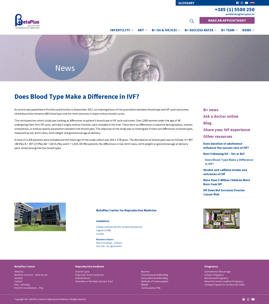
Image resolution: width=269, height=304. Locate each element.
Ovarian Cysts (82, 271)
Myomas (145, 271)
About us (19, 271)
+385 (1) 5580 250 (235, 9)
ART (141, 30)
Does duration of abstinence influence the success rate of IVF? (226, 146)
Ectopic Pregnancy (214, 274)
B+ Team (228, 30)
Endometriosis (82, 278)
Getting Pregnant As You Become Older (224, 284)
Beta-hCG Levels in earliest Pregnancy (223, 281)
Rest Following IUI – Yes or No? (224, 154)
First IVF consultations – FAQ (28, 287)
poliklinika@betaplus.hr (240, 14)
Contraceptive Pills (151, 287)
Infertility (120, 30)
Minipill (144, 284)
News (246, 30)
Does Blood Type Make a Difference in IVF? (229, 162)
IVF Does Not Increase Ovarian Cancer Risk (224, 192)
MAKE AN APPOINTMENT (227, 20)
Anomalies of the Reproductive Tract (94, 281)
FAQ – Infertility (22, 284)
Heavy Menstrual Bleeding (154, 278)
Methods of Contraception (154, 281)
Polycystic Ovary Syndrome (89, 274)
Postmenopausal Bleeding (154, 274)
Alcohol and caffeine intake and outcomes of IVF (225, 172)
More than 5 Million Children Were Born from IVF (226, 182)
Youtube (18, 278)
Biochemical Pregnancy (216, 278)
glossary (186, 3)
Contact (18, 281)
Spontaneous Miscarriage (217, 271)
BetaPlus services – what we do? (31, 274)
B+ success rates (199, 30)
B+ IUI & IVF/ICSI (164, 30)
